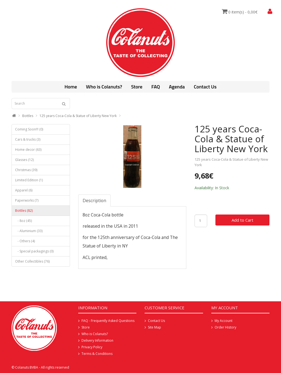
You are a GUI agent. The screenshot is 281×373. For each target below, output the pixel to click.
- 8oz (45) (23, 220)
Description (94, 200)
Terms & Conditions (97, 353)
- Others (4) (25, 241)
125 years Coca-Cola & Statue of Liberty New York (78, 115)
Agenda (177, 86)
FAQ (155, 86)
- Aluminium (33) (29, 231)
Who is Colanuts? (104, 86)
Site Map (154, 327)
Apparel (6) (23, 190)
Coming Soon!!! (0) (29, 129)
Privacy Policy (92, 347)
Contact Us (205, 86)
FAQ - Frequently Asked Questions (108, 320)
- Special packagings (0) (34, 251)
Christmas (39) (26, 170)
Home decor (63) (28, 149)
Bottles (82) (24, 210)
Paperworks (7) (26, 200)
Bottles (27, 115)
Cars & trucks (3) (27, 139)
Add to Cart (242, 220)
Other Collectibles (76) (32, 261)
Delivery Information (97, 340)
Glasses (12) (24, 159)
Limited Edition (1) (29, 180)
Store (136, 86)
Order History (225, 327)
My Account (223, 320)
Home (70, 86)
